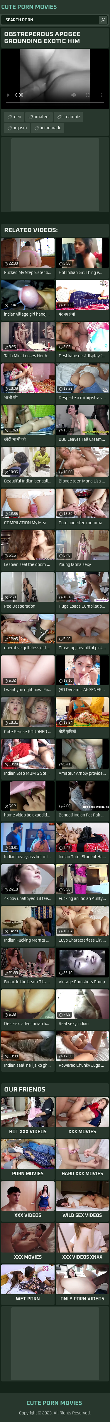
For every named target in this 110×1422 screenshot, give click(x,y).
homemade (50, 128)
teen (17, 117)
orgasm (20, 128)
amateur (42, 117)
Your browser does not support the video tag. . (55, 79)
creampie (71, 117)
